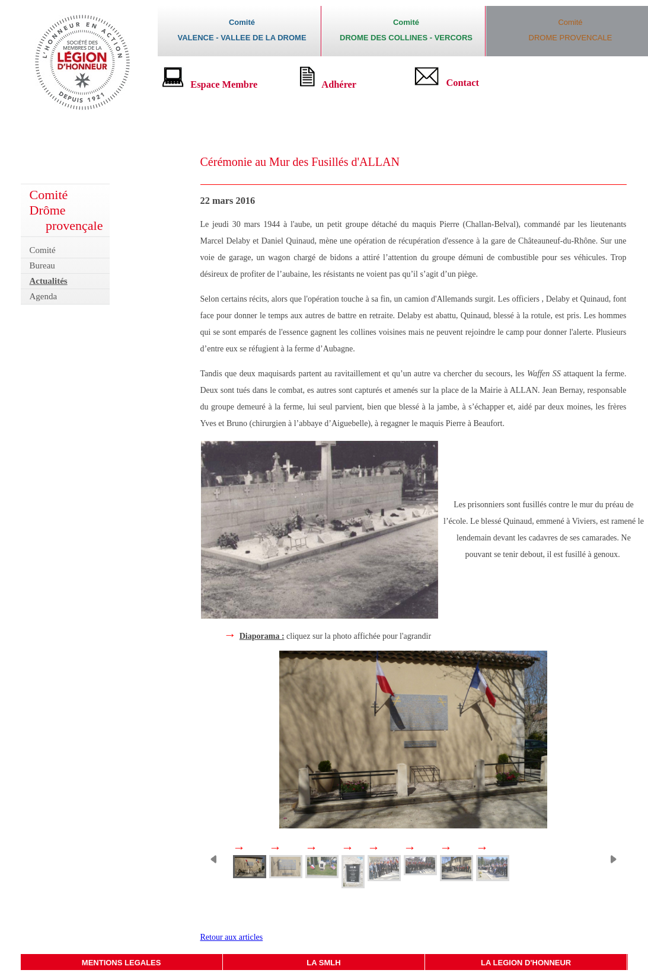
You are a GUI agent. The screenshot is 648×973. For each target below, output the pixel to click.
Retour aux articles (231, 937)
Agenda (44, 296)
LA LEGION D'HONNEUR (526, 962)
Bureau (42, 265)
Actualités (49, 281)
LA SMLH (323, 962)
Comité (43, 250)
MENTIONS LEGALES (121, 962)
